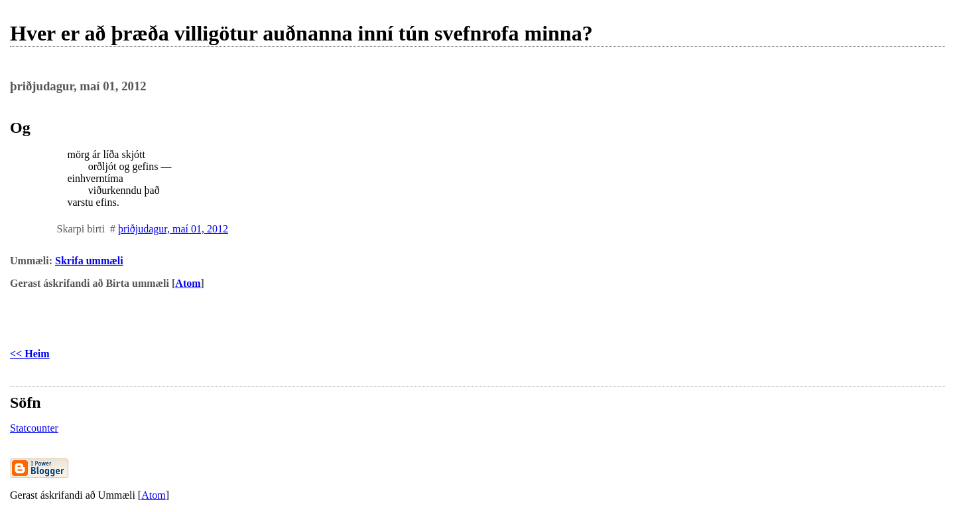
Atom (187, 283)
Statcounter (34, 428)
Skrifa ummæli (89, 260)
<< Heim (30, 353)
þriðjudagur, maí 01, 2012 (173, 228)
